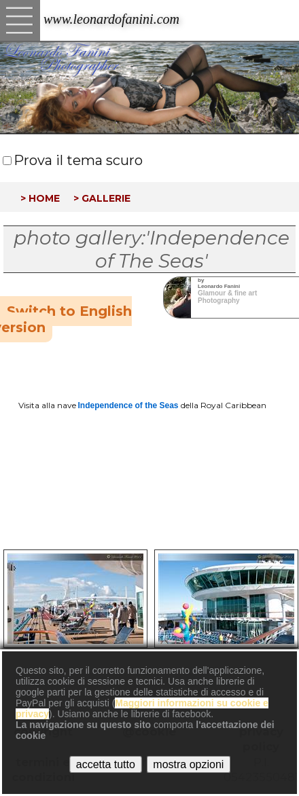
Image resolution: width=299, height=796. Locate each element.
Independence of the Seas (128, 405)
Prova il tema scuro (78, 160)
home (44, 197)
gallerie (106, 197)
